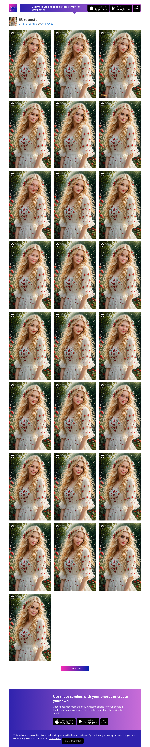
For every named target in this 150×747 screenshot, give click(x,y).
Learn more (55, 738)
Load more (75, 668)
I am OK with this (72, 740)
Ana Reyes (47, 23)
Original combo (28, 23)
